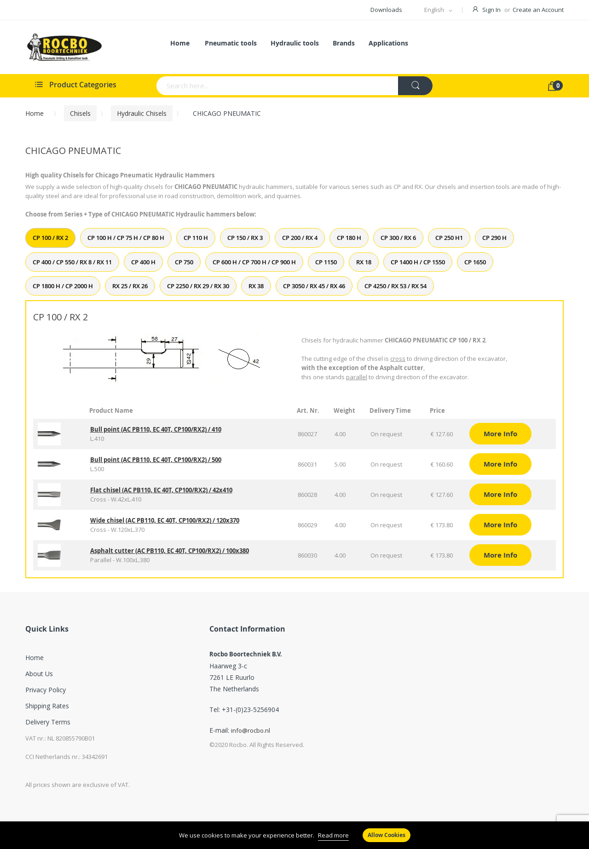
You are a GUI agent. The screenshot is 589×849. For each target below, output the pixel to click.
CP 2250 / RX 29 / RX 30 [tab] (198, 286)
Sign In (491, 10)
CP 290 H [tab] (494, 238)
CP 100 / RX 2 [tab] (50, 238)
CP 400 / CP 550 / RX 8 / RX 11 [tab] (72, 262)
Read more (333, 835)
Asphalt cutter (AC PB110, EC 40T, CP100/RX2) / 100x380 (169, 551)
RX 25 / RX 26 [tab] (130, 286)
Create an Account (538, 10)
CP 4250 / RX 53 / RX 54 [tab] (395, 286)
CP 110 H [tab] (196, 238)
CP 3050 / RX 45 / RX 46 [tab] (314, 286)
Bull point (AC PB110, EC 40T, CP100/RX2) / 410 (155, 429)
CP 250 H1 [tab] (449, 238)
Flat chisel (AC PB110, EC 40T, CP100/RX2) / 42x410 (161, 490)
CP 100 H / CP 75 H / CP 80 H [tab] (125, 238)
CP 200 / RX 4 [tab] (300, 238)
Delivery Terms (47, 722)
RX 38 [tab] (256, 286)
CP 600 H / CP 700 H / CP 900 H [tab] (254, 262)
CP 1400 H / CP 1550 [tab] (418, 262)
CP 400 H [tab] (143, 262)
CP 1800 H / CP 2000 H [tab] (63, 286)
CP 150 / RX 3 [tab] (245, 238)
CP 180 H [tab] (349, 238)
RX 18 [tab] (363, 262)
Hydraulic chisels (142, 113)
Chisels (80, 113)
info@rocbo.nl (250, 730)
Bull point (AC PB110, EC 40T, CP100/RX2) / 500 (155, 460)
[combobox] (241, 85)
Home (34, 113)
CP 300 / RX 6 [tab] (398, 238)
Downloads (386, 10)
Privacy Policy (45, 689)
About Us (39, 673)
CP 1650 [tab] (475, 262)
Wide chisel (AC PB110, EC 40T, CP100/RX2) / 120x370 (164, 520)
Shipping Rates (47, 705)
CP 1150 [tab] (326, 262)
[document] (294, 835)
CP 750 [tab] (184, 262)
